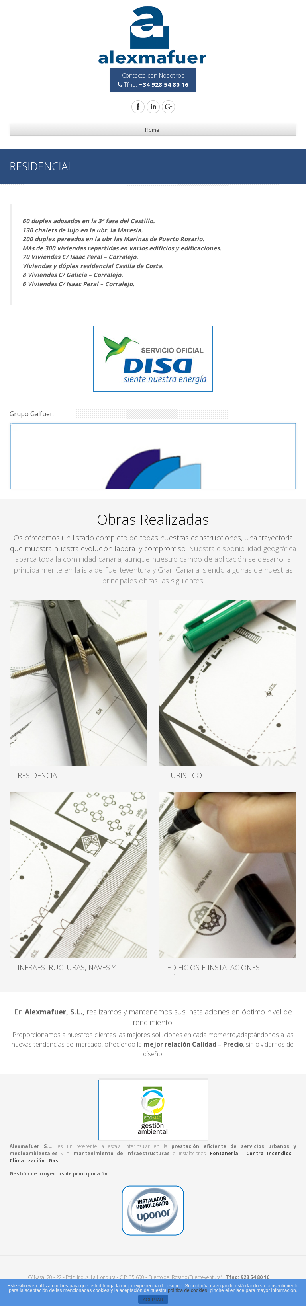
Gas (53, 1160)
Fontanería (224, 1153)
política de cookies (187, 1290)
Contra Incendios (269, 1153)
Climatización (27, 1160)
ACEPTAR (153, 1299)
